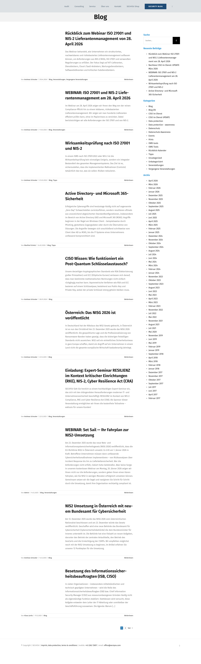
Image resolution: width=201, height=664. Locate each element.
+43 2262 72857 (91, 645)
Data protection (156, 121)
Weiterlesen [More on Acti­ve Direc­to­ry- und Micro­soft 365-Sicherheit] (128, 245)
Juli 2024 (152, 254)
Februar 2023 (154, 306)
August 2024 (154, 251)
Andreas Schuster (30, 79)
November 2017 (156, 376)
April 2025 (153, 221)
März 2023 (153, 302)
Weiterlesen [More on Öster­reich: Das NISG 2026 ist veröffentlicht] (128, 357)
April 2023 (153, 298)
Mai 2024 (153, 262)
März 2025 (153, 225)
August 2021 (154, 324)
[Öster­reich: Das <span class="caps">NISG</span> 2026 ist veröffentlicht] (41, 323)
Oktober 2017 (154, 380)
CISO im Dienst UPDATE (159, 117)
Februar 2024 (154, 269)
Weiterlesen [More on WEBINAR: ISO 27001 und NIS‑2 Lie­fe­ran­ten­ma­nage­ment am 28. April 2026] (128, 130)
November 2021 (156, 321)
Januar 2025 (154, 232)
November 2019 (156, 335)
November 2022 (156, 310)
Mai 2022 (153, 317)
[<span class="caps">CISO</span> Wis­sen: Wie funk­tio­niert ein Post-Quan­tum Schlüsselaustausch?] (41, 269)
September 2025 (156, 206)
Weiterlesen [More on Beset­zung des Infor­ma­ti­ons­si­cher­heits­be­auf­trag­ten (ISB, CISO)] (128, 615)
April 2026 (153, 181)
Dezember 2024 (156, 236)
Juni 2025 (153, 217)
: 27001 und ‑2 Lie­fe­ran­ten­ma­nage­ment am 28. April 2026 (163, 76)
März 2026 (153, 184)
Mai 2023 (153, 295)
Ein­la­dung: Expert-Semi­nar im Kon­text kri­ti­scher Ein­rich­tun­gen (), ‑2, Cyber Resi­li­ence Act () (99, 375)
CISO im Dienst (155, 113)
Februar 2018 (154, 365)
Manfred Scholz (30, 245)
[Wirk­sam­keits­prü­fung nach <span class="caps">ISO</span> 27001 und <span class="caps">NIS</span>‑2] (41, 153)
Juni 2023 (153, 291)
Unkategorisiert (156, 161)
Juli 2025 (152, 214)
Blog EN (152, 110)
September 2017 (156, 383)
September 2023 (156, 284)
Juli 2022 (152, 313)
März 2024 (153, 265)
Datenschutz (154, 128)
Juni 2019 (153, 339)
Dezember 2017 (155, 372)
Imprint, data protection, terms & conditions (59, 645)
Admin (26, 493)
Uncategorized (155, 158)
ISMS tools (153, 143)
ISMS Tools (153, 147)
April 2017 (153, 394)
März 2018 (153, 361)
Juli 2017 (152, 387)
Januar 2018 (154, 368)
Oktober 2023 (155, 280)
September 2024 (156, 247)
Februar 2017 (154, 398)
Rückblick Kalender (157, 150)
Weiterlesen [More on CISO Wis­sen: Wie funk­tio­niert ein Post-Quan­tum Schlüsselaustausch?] (128, 299)
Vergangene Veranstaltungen (77, 79)
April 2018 (153, 357)
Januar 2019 (154, 350)
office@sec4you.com (112, 645)
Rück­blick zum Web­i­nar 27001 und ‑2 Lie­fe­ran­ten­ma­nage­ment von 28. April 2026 (98, 38)
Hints (151, 139)
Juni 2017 (153, 391)
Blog (50, 79)
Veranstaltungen (59, 79)
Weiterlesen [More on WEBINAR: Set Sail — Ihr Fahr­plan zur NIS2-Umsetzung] (128, 493)
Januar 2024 (154, 273)
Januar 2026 (154, 192)
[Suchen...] (158, 40)
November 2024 (156, 240)
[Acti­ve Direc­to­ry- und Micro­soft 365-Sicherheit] (41, 204)
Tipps (55, 180)
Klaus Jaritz (28, 615)
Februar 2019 (154, 346)
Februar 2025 (154, 228)
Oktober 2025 (155, 203)
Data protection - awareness (162, 125)
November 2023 (156, 276)
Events (152, 136)
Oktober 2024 (155, 243)
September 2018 (156, 354)
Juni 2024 (153, 258)
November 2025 (156, 199)
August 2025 (154, 210)
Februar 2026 (154, 188)
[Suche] (176, 40)
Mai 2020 (153, 332)
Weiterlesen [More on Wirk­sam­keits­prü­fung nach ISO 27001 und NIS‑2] (128, 180)
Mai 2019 (153, 343)
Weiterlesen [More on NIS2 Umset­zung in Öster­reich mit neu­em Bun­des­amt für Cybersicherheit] (128, 558)
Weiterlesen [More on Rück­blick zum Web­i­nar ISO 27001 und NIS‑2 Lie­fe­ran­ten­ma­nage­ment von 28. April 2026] (128, 79)
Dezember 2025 (156, 195)
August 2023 (154, 287)
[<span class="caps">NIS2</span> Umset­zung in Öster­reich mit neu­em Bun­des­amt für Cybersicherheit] (41, 516)
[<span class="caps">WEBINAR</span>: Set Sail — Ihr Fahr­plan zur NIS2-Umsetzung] (41, 440)
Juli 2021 (152, 328)
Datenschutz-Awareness (159, 132)
